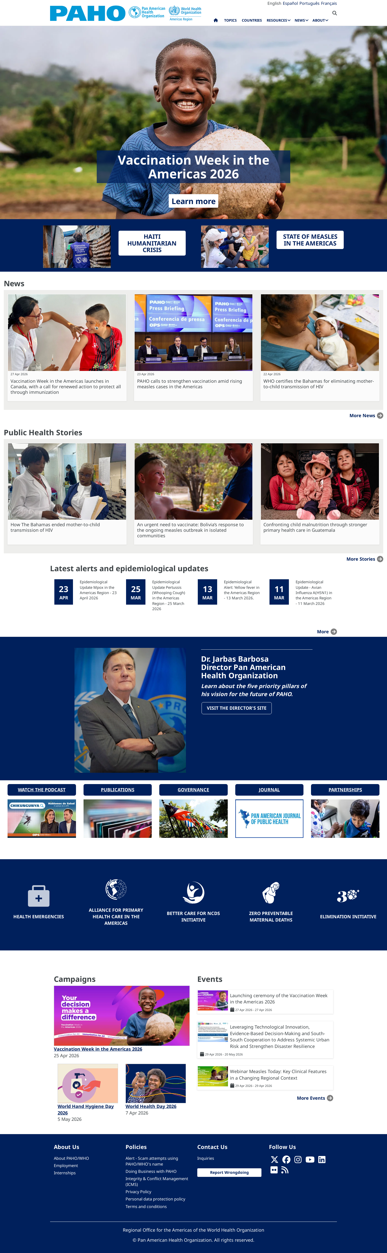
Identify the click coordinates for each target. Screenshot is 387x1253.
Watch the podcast (41, 786)
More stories (360, 559)
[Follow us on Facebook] (286, 1157)
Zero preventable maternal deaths (271, 913)
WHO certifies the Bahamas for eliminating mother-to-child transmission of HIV (318, 383)
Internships (65, 1169)
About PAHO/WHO (71, 1155)
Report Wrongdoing (229, 1169)
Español (290, 3)
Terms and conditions (146, 1203)
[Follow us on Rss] (284, 1168)
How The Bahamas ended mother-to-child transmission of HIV (55, 527)
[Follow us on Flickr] (274, 1168)
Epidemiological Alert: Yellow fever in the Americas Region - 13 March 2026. (242, 589)
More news (362, 415)
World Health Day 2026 (151, 1103)
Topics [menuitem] (230, 20)
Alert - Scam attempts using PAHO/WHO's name (152, 1157)
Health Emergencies (38, 913)
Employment (66, 1162)
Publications (117, 786)
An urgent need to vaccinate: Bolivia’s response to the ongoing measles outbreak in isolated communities (190, 530)
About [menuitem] (319, 20)
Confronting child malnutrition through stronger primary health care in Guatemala (315, 527)
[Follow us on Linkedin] (321, 1157)
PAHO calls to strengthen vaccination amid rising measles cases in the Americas (189, 383)
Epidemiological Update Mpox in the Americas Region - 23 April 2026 (98, 589)
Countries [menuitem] (252, 20)
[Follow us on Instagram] (297, 1157)
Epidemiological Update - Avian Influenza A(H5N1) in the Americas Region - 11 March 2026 (314, 592)
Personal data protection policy (155, 1195)
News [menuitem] (300, 20)
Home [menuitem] (216, 21)
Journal (269, 786)
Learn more (194, 201)
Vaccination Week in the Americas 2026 (98, 1045)
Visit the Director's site (237, 709)
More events (311, 1094)
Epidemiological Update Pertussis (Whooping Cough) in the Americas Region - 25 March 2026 (168, 595)
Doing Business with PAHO (151, 1168)
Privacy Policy (138, 1188)
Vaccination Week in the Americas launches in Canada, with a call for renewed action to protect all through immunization (66, 386)
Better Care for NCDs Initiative (193, 913)
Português (309, 3)
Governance (193, 786)
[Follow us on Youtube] (310, 1157)
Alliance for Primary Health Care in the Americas (116, 912)
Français (329, 3)
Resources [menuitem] (277, 20)
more (323, 632)
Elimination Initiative (348, 913)
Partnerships (345, 786)
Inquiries (205, 1155)
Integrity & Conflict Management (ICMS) (157, 1178)
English (274, 3)
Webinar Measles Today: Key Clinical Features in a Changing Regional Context (278, 1071)
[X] (274, 1157)
